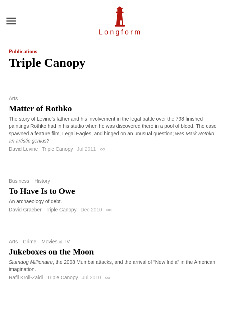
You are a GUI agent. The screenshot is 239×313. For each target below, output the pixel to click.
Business (19, 180)
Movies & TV (56, 241)
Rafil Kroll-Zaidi (26, 277)
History (42, 180)
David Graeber (25, 209)
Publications (23, 51)
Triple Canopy (57, 149)
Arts (13, 98)
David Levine (23, 149)
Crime (29, 241)
